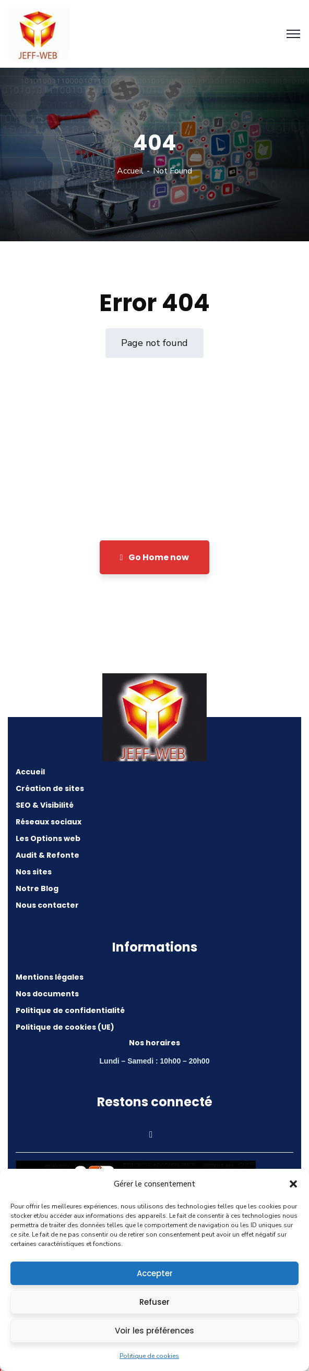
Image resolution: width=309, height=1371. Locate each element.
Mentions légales (50, 977)
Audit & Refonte (47, 855)
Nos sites (34, 872)
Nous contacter (47, 905)
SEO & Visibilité (45, 805)
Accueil (130, 171)
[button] (293, 1184)
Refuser (154, 1301)
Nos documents (47, 994)
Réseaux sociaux (48, 822)
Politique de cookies (149, 1356)
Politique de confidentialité (70, 1010)
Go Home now (154, 557)
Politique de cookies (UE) (65, 1027)
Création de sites (50, 788)
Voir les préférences (154, 1330)
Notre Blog (37, 888)
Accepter (155, 1273)
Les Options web (48, 838)
